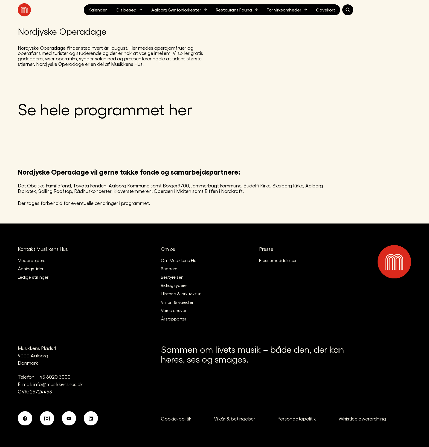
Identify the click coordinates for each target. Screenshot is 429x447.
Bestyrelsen (172, 277)
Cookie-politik (176, 418)
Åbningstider (31, 268)
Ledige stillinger (33, 277)
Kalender (98, 9)
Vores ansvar (174, 310)
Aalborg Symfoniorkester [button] (179, 9)
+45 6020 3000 (54, 377)
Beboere (169, 268)
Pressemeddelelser (278, 260)
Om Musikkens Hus (180, 260)
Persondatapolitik (296, 418)
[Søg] (347, 9)
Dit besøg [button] (130, 9)
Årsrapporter (173, 318)
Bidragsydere (174, 285)
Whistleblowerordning (362, 418)
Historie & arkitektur (181, 293)
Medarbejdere (31, 260)
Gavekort (325, 9)
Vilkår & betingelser (234, 418)
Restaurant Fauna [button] (237, 9)
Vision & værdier (177, 302)
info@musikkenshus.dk (58, 384)
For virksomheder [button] (287, 9)
